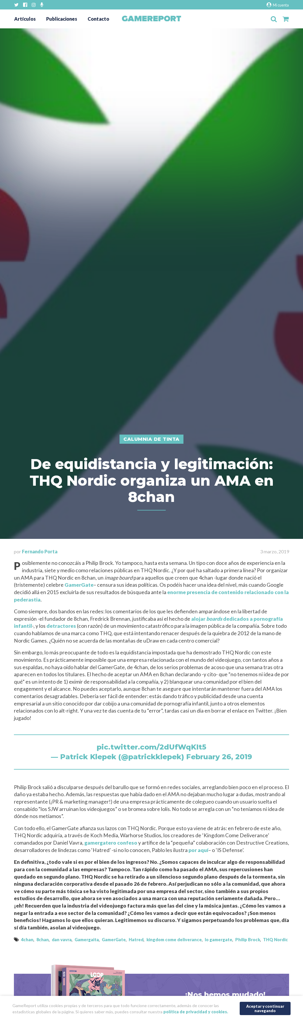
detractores (61, 626)
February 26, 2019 (219, 756)
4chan (27, 939)
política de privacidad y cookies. (195, 1011)
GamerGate (79, 585)
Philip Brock (247, 939)
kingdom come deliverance (174, 939)
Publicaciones (61, 19)
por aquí (198, 850)
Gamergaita (87, 939)
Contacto (98, 19)
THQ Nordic (275, 939)
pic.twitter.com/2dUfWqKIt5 (151, 747)
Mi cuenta (278, 4)
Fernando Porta (39, 551)
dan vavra (62, 939)
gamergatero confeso (110, 843)
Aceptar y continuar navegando (265, 1008)
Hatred (136, 939)
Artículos (25, 19)
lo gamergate (218, 939)
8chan (42, 939)
